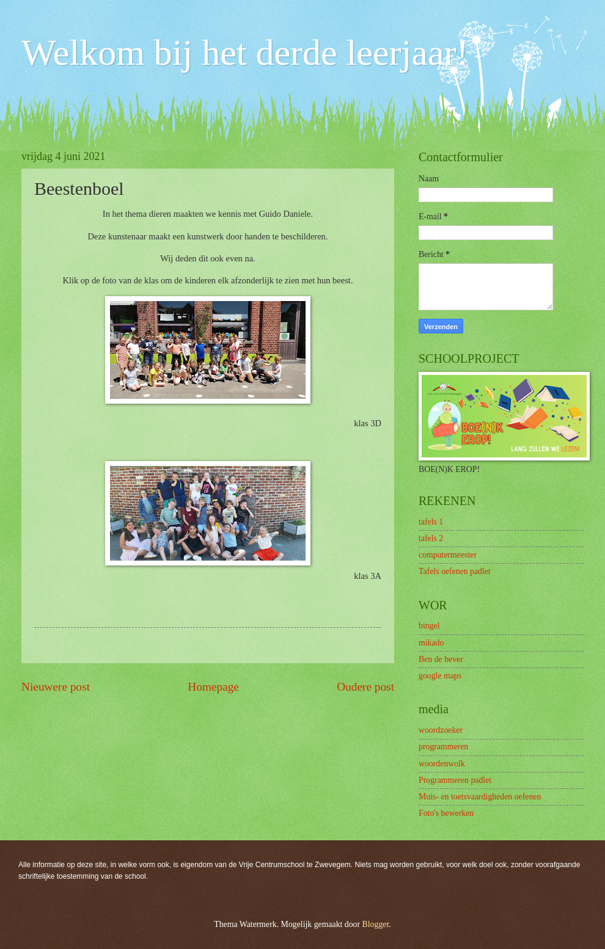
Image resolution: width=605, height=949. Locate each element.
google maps (440, 675)
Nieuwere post (55, 686)
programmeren (443, 746)
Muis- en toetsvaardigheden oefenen (480, 796)
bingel (429, 625)
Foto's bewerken (446, 813)
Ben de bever (441, 659)
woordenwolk (442, 763)
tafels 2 (431, 538)
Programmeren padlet (455, 780)
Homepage (213, 686)
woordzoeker (441, 730)
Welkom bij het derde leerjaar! (244, 52)
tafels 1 (431, 521)
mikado (431, 642)
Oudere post (365, 686)
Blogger (375, 924)
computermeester (448, 554)
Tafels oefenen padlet (455, 571)
